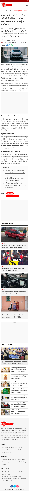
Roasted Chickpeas (16, 448)
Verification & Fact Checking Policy (11, 476)
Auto (11, 11)
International (12, 460)
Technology (22, 462)
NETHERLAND (6, 450)
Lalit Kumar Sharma (9, 40)
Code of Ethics (6, 481)
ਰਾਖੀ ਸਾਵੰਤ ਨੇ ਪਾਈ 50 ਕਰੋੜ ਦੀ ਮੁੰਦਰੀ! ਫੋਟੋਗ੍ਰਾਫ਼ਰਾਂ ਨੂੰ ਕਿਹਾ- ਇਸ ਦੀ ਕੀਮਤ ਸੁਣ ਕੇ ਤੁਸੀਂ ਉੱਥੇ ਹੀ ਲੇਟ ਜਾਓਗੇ (15, 186)
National (4, 460)
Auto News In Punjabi (12, 196)
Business (15, 462)
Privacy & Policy (6, 479)
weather (7, 448)
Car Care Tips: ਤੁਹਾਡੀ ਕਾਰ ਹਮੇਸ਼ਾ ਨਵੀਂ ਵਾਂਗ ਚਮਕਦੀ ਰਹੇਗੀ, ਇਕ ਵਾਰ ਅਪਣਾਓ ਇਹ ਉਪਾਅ (15, 173)
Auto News (10, 193)
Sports (10, 462)
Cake (12, 450)
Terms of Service (13, 472)
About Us (4, 472)
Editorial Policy (6, 474)
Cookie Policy (15, 479)
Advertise (23, 479)
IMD (3, 448)
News (7, 11)
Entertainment (21, 460)
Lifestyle (4, 462)
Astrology (4, 464)
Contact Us (14, 481)
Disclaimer (22, 472)
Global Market (6, 452)
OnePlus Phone (19, 450)
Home (2, 11)
